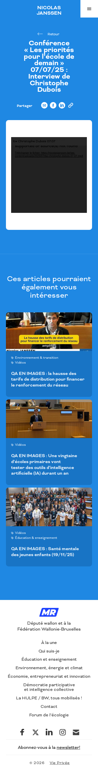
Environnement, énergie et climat (49, 668)
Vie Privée (60, 762)
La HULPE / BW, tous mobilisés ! (49, 698)
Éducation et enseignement (49, 659)
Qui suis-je (49, 651)
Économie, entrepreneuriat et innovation (49, 676)
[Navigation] (89, 9)
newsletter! (68, 747)
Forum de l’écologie (49, 715)
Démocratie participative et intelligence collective (49, 687)
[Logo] (49, 613)
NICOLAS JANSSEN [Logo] (49, 10)
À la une (49, 642)
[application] (49, 175)
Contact (49, 706)
